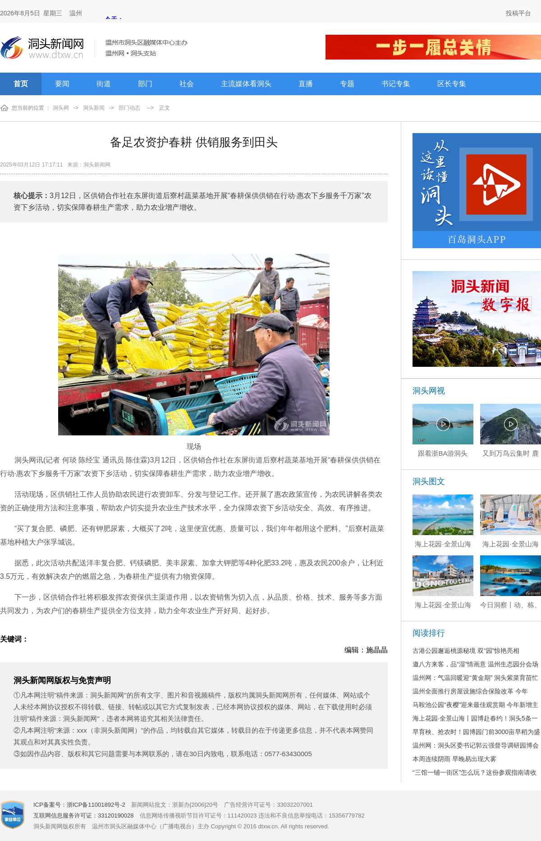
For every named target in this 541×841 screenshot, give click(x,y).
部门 (145, 84)
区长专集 (451, 84)
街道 (103, 84)
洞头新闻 (94, 108)
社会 (186, 84)
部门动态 (129, 108)
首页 (21, 84)
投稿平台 (518, 13)
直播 (305, 84)
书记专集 (395, 84)
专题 (347, 84)
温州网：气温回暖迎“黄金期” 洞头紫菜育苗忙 (475, 677)
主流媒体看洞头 (246, 84)
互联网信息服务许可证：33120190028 (83, 815)
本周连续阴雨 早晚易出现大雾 (454, 758)
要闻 (62, 84)
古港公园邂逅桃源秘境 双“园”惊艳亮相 (466, 650)
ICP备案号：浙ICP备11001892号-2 (79, 804)
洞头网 (61, 108)
